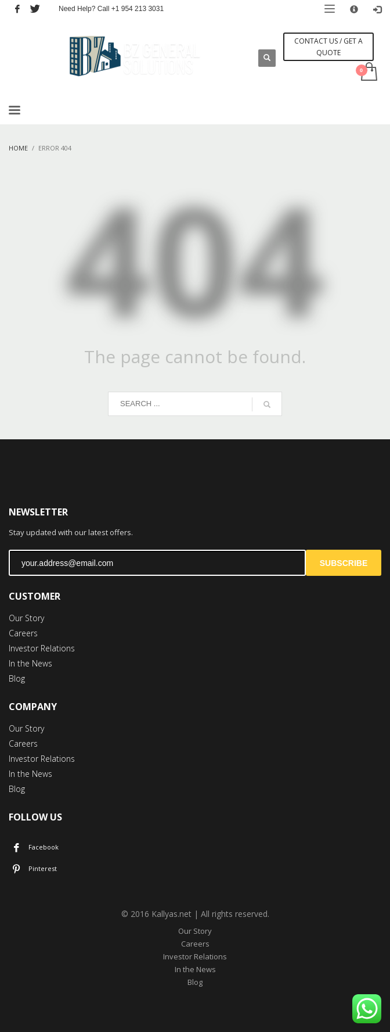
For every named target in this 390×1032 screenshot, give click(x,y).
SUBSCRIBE (343, 563)
